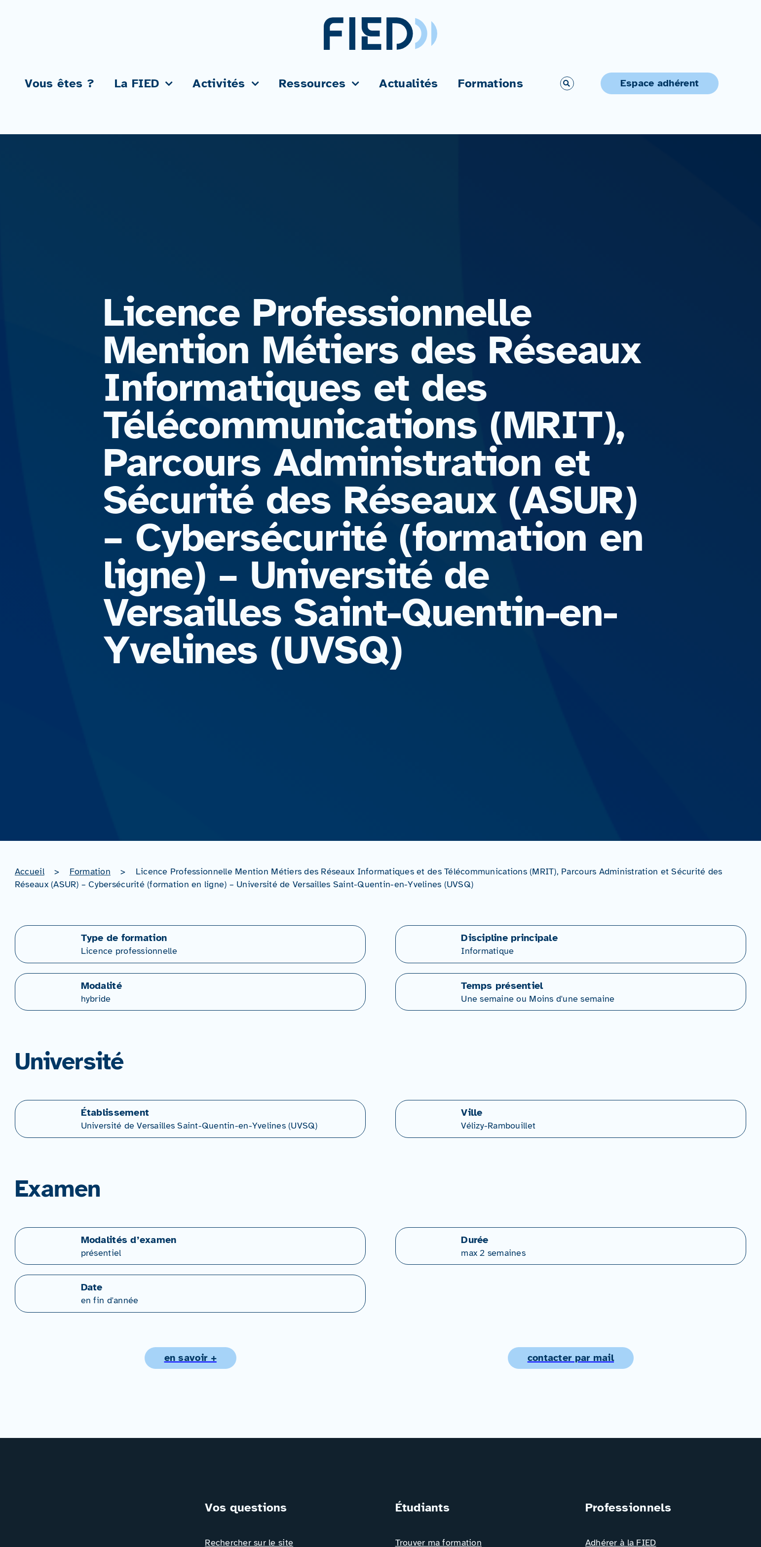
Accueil (29, 871)
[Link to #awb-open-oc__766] (567, 83)
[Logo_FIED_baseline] (93, 1503)
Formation (90, 871)
